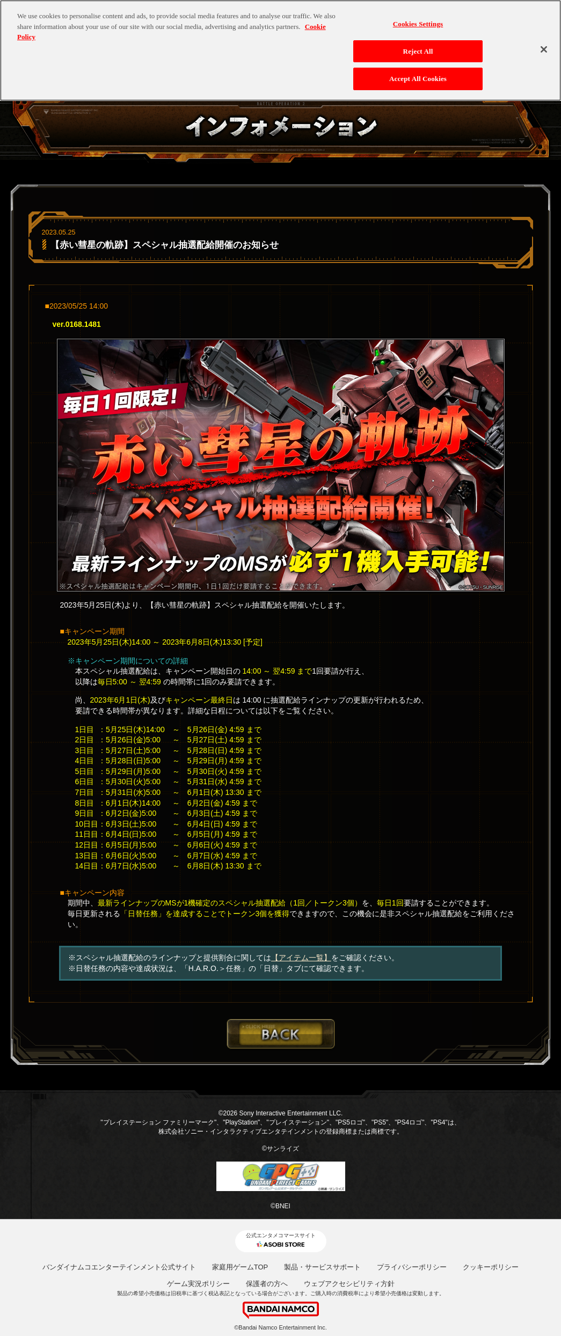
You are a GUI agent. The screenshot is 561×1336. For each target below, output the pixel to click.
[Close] (544, 44)
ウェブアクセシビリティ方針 (349, 1284)
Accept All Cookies (418, 73)
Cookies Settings (418, 18)
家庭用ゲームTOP (240, 1267)
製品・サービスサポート (322, 1267)
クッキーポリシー (491, 1267)
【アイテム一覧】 (301, 957)
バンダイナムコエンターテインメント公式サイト (119, 1267)
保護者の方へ (267, 1284)
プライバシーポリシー (412, 1267)
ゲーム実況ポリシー (198, 1284)
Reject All (418, 45)
